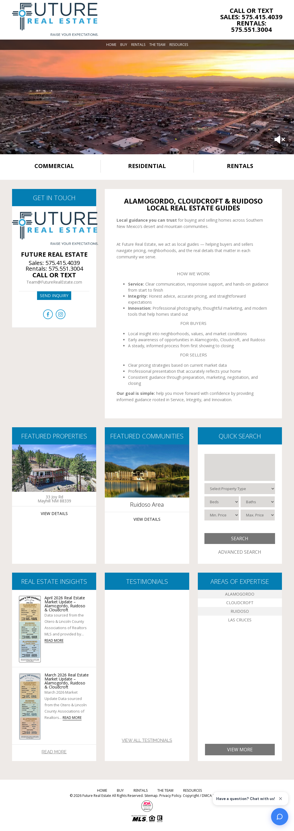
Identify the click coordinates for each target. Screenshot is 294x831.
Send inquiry (54, 295)
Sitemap (151, 795)
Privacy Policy (170, 795)
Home (111, 44)
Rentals (138, 44)
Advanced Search (239, 552)
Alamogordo (239, 594)
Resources (178, 44)
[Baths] (258, 501)
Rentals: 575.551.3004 (251, 26)
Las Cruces (240, 620)
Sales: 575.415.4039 (251, 16)
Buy (123, 44)
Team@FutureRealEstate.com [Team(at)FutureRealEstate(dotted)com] (54, 282)
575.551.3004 (66, 268)
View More (240, 749)
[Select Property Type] (239, 488)
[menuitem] (111, 45)
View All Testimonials (147, 740)
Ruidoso (240, 611)
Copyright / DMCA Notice (203, 795)
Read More (54, 751)
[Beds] (221, 501)
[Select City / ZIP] (239, 467)
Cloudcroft (240, 602)
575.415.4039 (62, 263)
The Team (157, 44)
